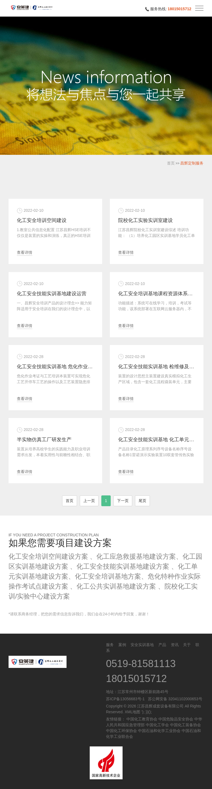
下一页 (123, 500)
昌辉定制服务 (191, 163)
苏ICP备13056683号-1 (125, 699)
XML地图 (133, 712)
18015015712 (179, 9)
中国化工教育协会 (141, 719)
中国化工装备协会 (185, 725)
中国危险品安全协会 (175, 719)
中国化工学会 (157, 725)
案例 (122, 644)
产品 (162, 644)
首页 (171, 163)
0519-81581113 (141, 663)
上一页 (89, 500)
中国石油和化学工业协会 (159, 730)
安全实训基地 (142, 644)
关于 (187, 644)
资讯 (175, 644)
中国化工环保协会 (121, 730)
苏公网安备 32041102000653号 (174, 699)
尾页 (142, 500)
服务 (110, 644)
